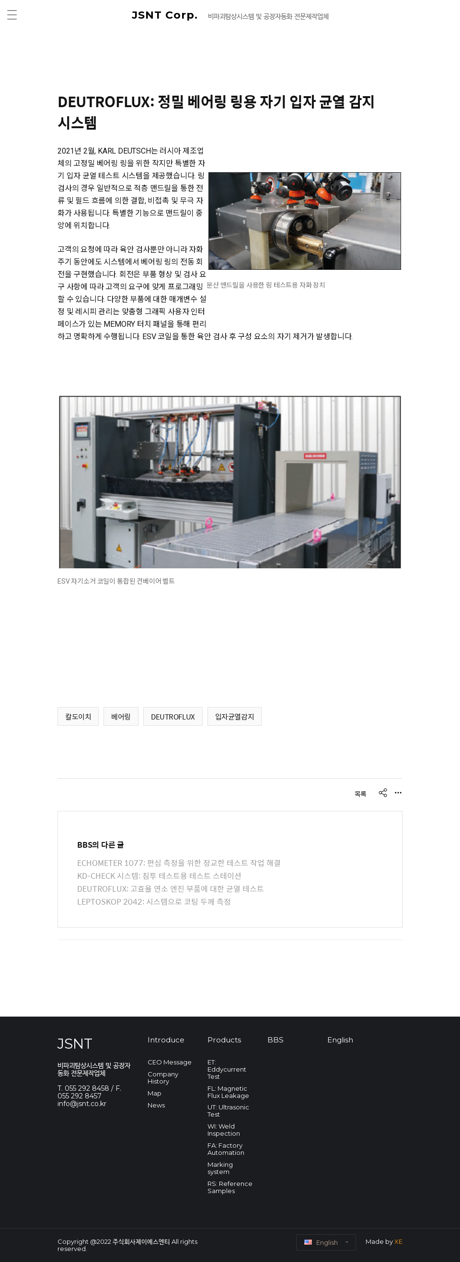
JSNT (75, 1043)
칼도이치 (78, 716)
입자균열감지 (234, 716)
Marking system (220, 1168)
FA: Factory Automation (225, 1148)
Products (224, 1039)
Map (154, 1093)
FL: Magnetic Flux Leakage (228, 1092)
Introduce (166, 1039)
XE (398, 1241)
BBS (275, 1039)
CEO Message (170, 1062)
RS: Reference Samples (230, 1187)
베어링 (121, 716)
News (156, 1105)
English (340, 1039)
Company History (163, 1077)
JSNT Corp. (166, 15)
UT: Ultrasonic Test (228, 1110)
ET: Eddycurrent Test (226, 1069)
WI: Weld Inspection (223, 1129)
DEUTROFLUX (173, 716)
